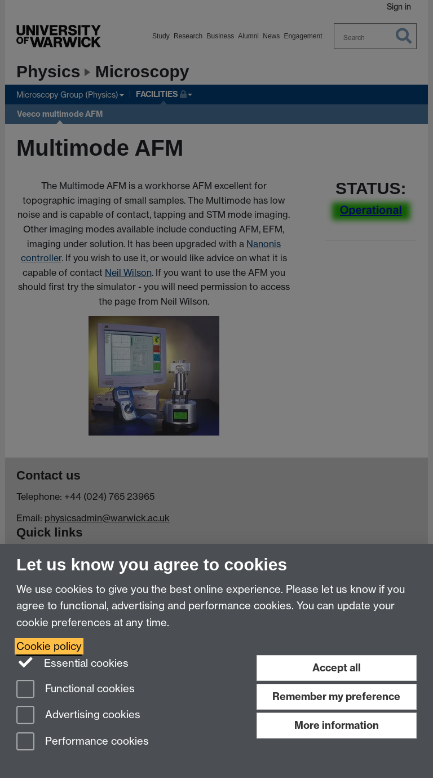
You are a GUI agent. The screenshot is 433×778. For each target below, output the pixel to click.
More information (336, 725)
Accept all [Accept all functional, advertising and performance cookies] (336, 667)
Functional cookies (75, 689)
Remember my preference (336, 696)
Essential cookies (72, 662)
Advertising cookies (78, 715)
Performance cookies (82, 742)
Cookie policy (49, 646)
